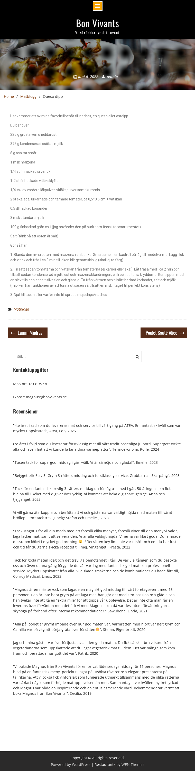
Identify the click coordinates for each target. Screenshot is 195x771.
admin (112, 76)
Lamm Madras (30, 332)
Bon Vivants (97, 23)
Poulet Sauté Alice (161, 332)
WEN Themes (133, 764)
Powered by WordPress (70, 764)
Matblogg (21, 309)
